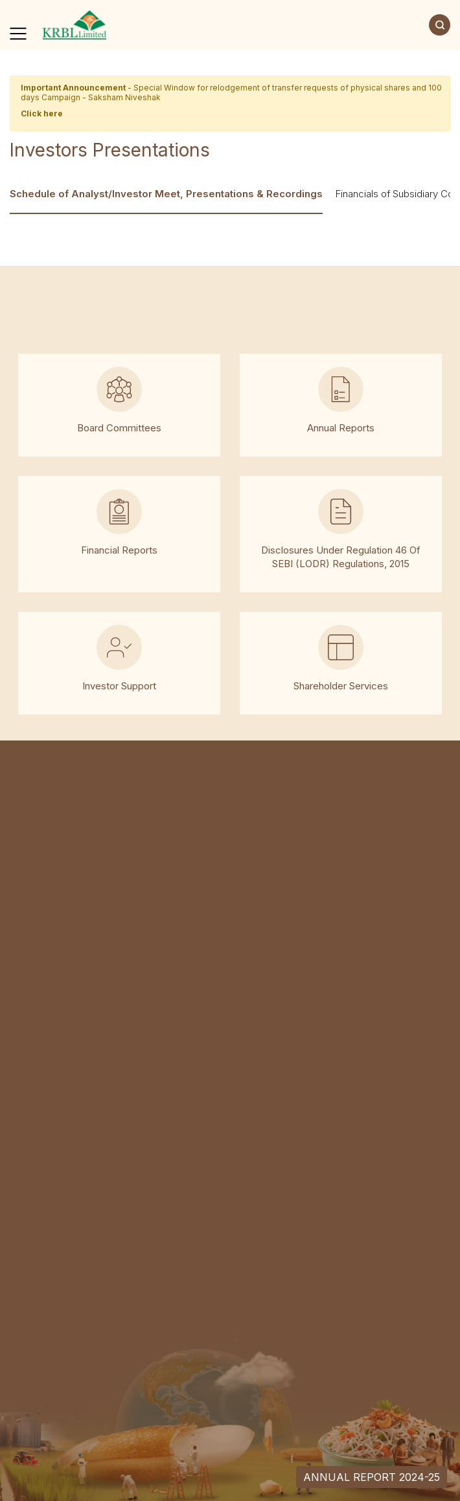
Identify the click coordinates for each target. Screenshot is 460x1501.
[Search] (439, 25)
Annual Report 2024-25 (371, 1477)
